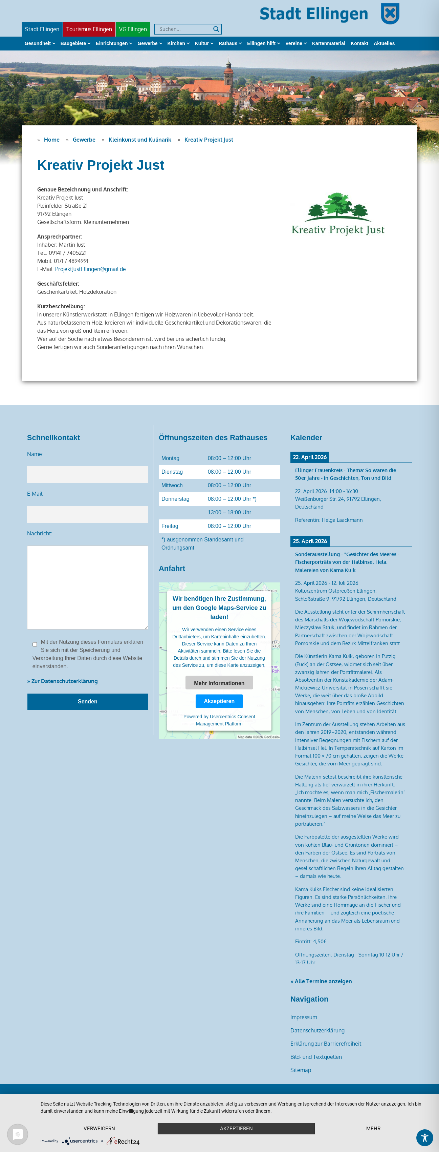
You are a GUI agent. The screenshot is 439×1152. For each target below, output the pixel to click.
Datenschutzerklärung (317, 1030)
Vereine (293, 43)
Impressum (303, 1017)
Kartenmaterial (328, 43)
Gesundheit (38, 43)
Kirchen (176, 43)
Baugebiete (73, 43)
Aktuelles (384, 43)
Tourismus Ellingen (89, 29)
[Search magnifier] (216, 29)
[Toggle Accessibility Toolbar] (425, 1138)
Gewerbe (147, 43)
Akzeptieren (219, 701)
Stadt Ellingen (42, 29)
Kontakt (359, 43)
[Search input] (185, 29)
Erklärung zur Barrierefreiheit (325, 1043)
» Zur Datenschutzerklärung (62, 681)
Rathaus (228, 43)
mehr (373, 1129)
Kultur (202, 43)
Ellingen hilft (261, 43)
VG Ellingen (133, 29)
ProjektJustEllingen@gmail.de (90, 269)
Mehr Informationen (219, 683)
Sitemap (300, 1070)
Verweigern (99, 1129)
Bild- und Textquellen (316, 1056)
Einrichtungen (112, 43)
